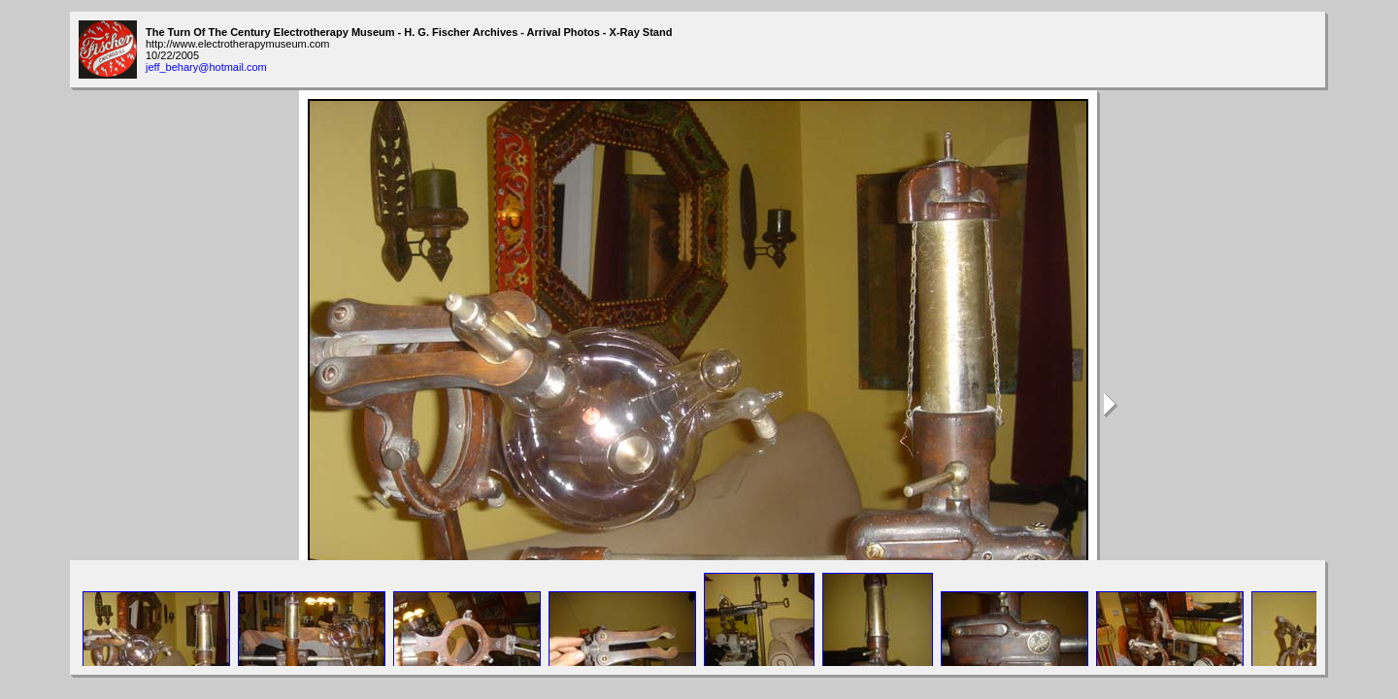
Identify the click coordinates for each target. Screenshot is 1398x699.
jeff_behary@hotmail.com (206, 67)
